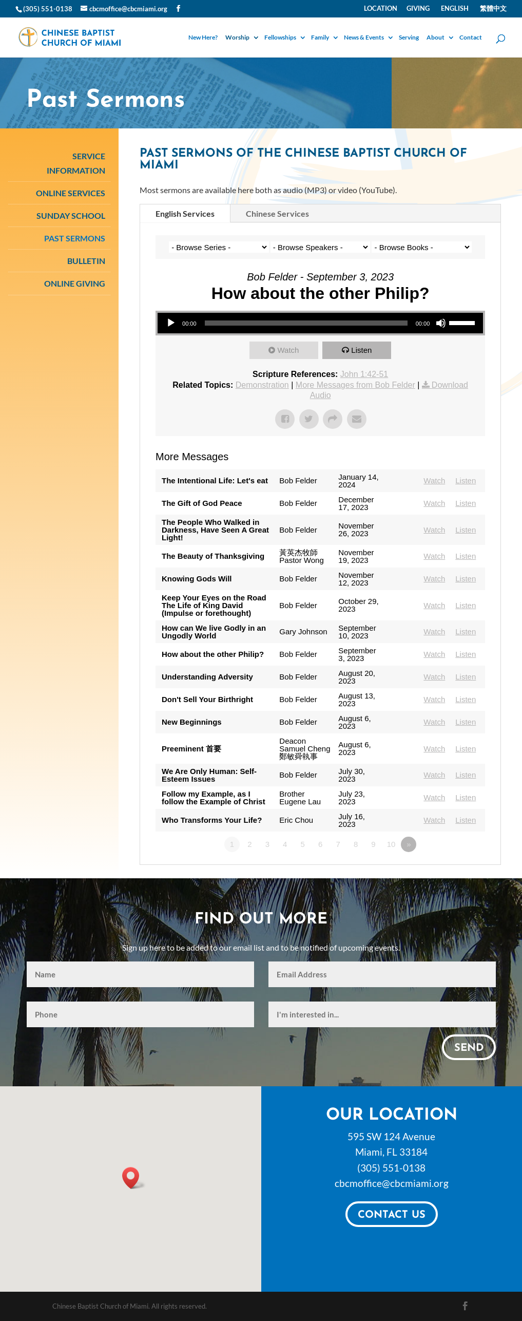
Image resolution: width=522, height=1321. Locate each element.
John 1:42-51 (364, 374)
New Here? (203, 37)
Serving (409, 37)
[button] (134, 1178)
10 (391, 844)
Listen (361, 350)
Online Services (70, 193)
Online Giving (74, 283)
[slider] (306, 323)
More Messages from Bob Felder (355, 385)
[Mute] (441, 323)
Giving (418, 8)
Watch (288, 350)
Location (380, 8)
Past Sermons (74, 238)
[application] (320, 323)
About (435, 37)
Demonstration (262, 385)
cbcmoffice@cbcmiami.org (392, 1183)
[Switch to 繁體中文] (492, 11)
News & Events (364, 37)
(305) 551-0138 (391, 1168)
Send (469, 1048)
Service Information (76, 163)
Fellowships (280, 37)
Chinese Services (277, 213)
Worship (237, 37)
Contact (470, 37)
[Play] (171, 323)
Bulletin (86, 261)
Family (320, 37)
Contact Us (392, 1215)
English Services (185, 213)
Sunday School (70, 215)
